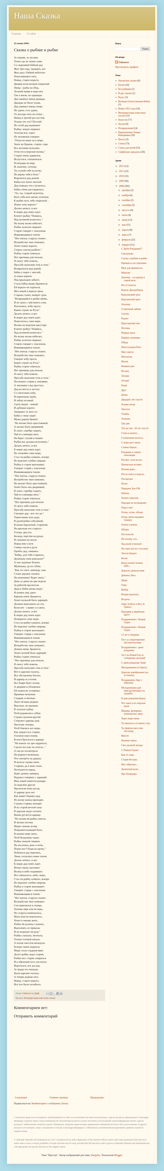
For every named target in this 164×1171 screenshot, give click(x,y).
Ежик (124, 385)
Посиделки (127, 479)
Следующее (21, 1097)
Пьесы (121, 139)
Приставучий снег (130, 323)
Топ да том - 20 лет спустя (134, 428)
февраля (126, 239)
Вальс (121, 97)
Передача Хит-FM (130, 488)
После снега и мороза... (133, 474)
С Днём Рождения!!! (131, 248)
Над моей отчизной (131, 544)
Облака (125, 529)
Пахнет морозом (129, 498)
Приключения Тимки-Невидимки (129, 134)
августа (126, 210)
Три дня (125, 423)
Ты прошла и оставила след (135, 723)
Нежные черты (129, 740)
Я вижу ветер (128, 404)
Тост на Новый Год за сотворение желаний (133, 656)
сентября (127, 205)
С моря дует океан (130, 442)
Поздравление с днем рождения (132, 649)
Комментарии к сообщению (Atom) (50, 1103)
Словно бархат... (129, 447)
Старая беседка (129, 759)
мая (124, 225)
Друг (123, 390)
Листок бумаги (129, 553)
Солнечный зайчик (131, 309)
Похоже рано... (128, 469)
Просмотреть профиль (126, 67)
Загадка (125, 375)
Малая (124, 361)
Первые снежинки (130, 337)
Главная (16, 33)
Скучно (125, 313)
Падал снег (127, 507)
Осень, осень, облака (132, 512)
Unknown (124, 62)
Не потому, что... (130, 539)
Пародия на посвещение (133, 503)
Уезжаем (125, 418)
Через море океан (130, 718)
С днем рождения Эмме (133, 662)
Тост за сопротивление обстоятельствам (133, 641)
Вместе (125, 735)
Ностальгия (127, 534)
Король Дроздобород (132, 290)
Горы (123, 585)
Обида (124, 342)
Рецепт (124, 318)
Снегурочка (127, 253)
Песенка (125, 328)
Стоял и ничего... (130, 433)
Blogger (118, 1155)
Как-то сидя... (128, 755)
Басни (121, 85)
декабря (126, 190)
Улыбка (125, 414)
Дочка (124, 395)
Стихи (121, 143)
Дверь (124, 580)
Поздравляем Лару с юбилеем (131, 681)
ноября (126, 195)
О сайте (31, 33)
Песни (121, 124)
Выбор (124, 589)
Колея (124, 558)
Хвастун (125, 409)
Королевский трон (130, 294)
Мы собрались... (129, 764)
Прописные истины (131, 464)
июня (125, 220)
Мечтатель (126, 356)
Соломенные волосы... (132, 438)
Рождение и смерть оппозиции (131, 453)
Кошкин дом (127, 366)
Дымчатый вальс (130, 769)
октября (126, 200)
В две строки (125, 93)
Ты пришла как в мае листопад (132, 729)
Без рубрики (124, 89)
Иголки (125, 371)
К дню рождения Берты (133, 698)
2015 (122, 166)
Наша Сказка (37, 15)
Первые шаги (128, 333)
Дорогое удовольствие (132, 570)
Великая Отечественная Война (134, 101)
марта (125, 234)
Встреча (125, 599)
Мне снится (127, 352)
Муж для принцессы (132, 268)
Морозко (125, 272)
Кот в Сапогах (128, 285)
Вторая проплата (130, 594)
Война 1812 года (126, 108)
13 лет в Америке (130, 634)
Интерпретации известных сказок (39, 998)
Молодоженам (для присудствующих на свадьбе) (133, 690)
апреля (125, 230)
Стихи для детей (126, 147)
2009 (122, 181)
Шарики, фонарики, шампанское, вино (132, 712)
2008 (122, 186)
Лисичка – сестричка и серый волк (133, 279)
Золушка (125, 304)
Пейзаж (125, 493)
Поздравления (125, 128)
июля (125, 215)
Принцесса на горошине (133, 263)
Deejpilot (95, 1155)
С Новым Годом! (130, 750)
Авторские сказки (127, 80)
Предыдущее (97, 1097)
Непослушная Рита (131, 347)
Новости (122, 119)
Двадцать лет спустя (131, 399)
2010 (122, 176)
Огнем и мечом (129, 524)
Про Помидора (129, 774)
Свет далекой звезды (132, 745)
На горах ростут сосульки (134, 548)
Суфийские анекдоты (129, 152)
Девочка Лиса (128, 575)
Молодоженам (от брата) (134, 667)
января (125, 244)
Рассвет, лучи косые (131, 460)
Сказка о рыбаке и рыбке (134, 258)
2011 (121, 171)
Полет (124, 483)
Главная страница (59, 1097)
